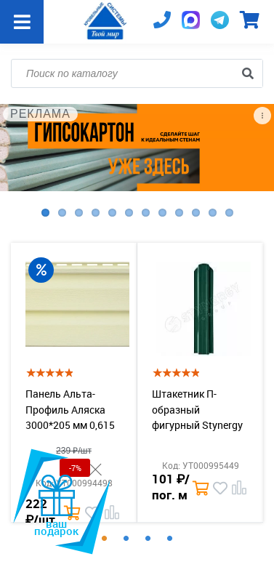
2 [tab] (126, 538)
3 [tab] (148, 538)
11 (213, 213)
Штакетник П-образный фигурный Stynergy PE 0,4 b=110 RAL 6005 (197, 425)
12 (229, 213)
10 (196, 213)
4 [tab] (170, 538)
